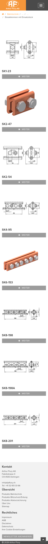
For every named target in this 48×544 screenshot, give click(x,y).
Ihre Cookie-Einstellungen (13, 529)
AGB (4, 520)
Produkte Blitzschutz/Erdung (14, 497)
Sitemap (5, 506)
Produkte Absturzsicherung (14, 500)
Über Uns (6, 503)
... (23, 14)
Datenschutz (7, 526)
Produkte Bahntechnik (12, 494)
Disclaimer (6, 523)
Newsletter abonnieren (18, 536)
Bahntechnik (13, 14)
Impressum (7, 517)
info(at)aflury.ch (8, 482)
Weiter (24, 76)
